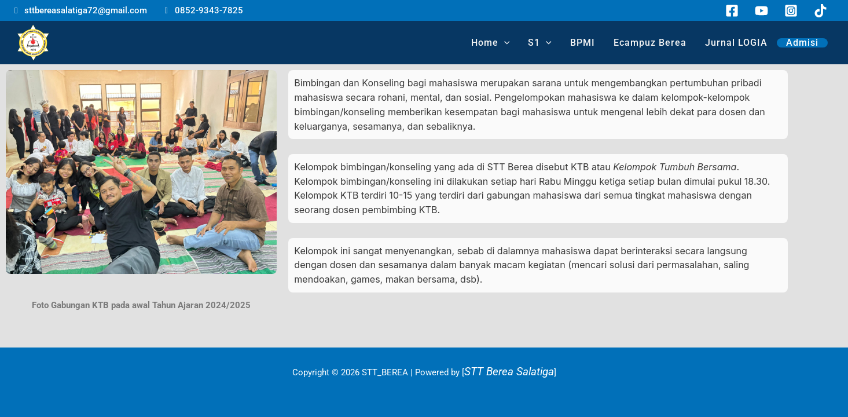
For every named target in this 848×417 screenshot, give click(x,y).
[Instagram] (791, 11)
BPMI (582, 42)
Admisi (802, 42)
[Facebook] (732, 11)
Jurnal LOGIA (736, 42)
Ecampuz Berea (650, 42)
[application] (504, 42)
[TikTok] (820, 11)
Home (490, 42)
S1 (540, 42)
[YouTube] (761, 11)
